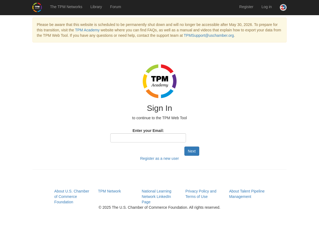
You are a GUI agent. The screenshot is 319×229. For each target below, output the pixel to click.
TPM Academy (87, 30)
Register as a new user (159, 158)
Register (246, 7)
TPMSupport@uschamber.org (209, 35)
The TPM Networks (66, 7)
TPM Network (109, 191)
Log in (266, 7)
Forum (115, 7)
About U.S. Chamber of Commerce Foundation (71, 196)
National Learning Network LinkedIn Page (156, 196)
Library (96, 7)
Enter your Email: (148, 130)
